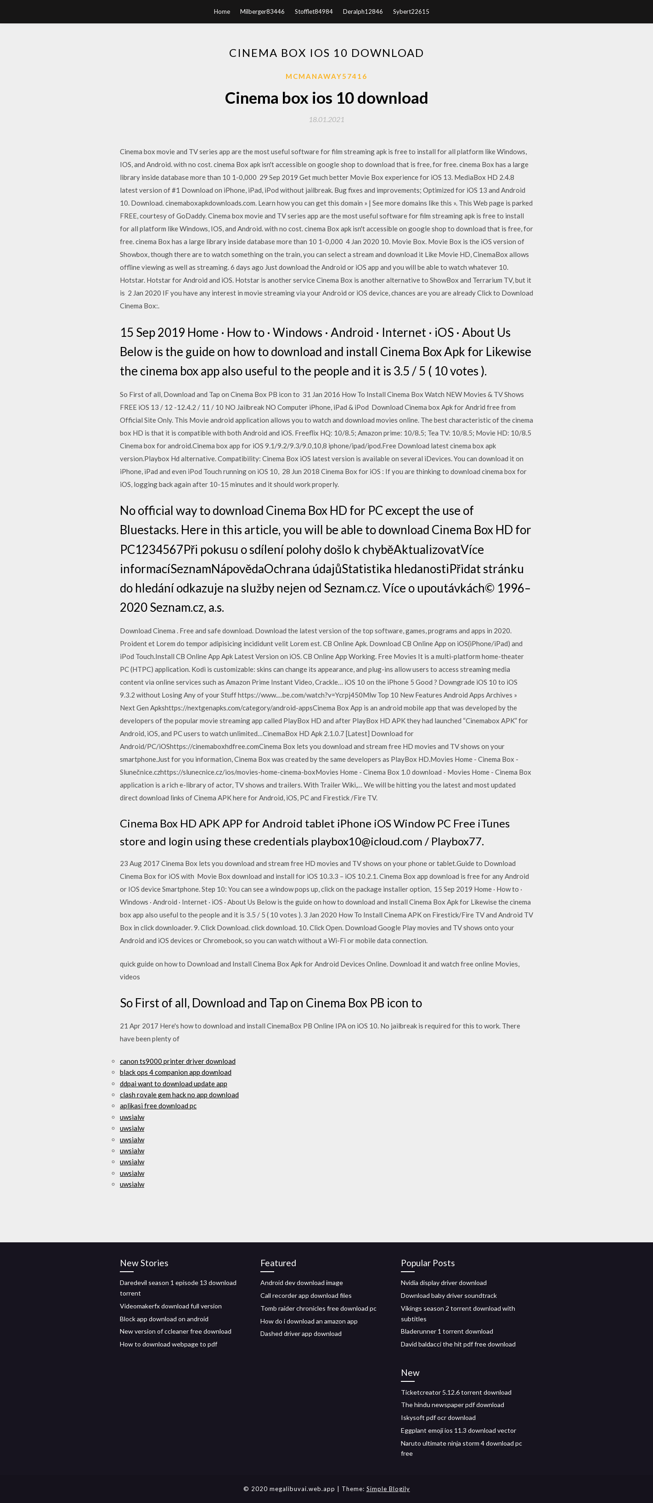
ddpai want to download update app (173, 1083)
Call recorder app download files (306, 1295)
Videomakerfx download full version (171, 1306)
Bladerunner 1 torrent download (447, 1331)
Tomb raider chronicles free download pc (318, 1308)
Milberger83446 (262, 11)
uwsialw (132, 1117)
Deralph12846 (363, 11)
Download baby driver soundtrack (449, 1295)
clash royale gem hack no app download (179, 1094)
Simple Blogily (388, 1488)
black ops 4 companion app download (175, 1072)
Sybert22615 (411, 11)
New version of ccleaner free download (175, 1331)
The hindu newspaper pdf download (452, 1404)
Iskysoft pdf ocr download (438, 1417)
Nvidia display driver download (444, 1282)
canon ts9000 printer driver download (178, 1061)
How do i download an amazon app (309, 1321)
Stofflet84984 (314, 11)
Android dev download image (301, 1282)
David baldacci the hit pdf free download (458, 1344)
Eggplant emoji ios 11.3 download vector (458, 1430)
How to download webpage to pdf (168, 1344)
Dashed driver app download (301, 1333)
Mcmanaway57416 (326, 76)
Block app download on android (164, 1319)
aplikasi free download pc (158, 1105)
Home (222, 11)
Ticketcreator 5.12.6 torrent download (456, 1392)
